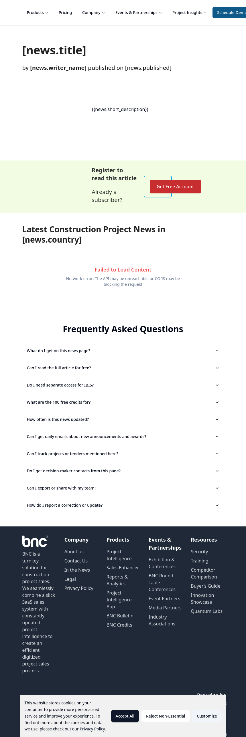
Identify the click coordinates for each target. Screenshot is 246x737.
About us (74, 551)
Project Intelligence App (119, 600)
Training (199, 561)
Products (37, 12)
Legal (70, 579)
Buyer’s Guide (205, 586)
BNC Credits (119, 625)
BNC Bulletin (120, 616)
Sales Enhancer (123, 567)
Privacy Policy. (93, 729)
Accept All (125, 716)
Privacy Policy (78, 588)
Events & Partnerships (138, 12)
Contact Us (76, 561)
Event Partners (164, 598)
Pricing (65, 12)
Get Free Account (175, 186)
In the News (77, 570)
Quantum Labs (207, 611)
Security (199, 551)
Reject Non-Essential (165, 716)
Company (93, 12)
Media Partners (165, 608)
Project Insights (189, 12)
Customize (207, 716)
